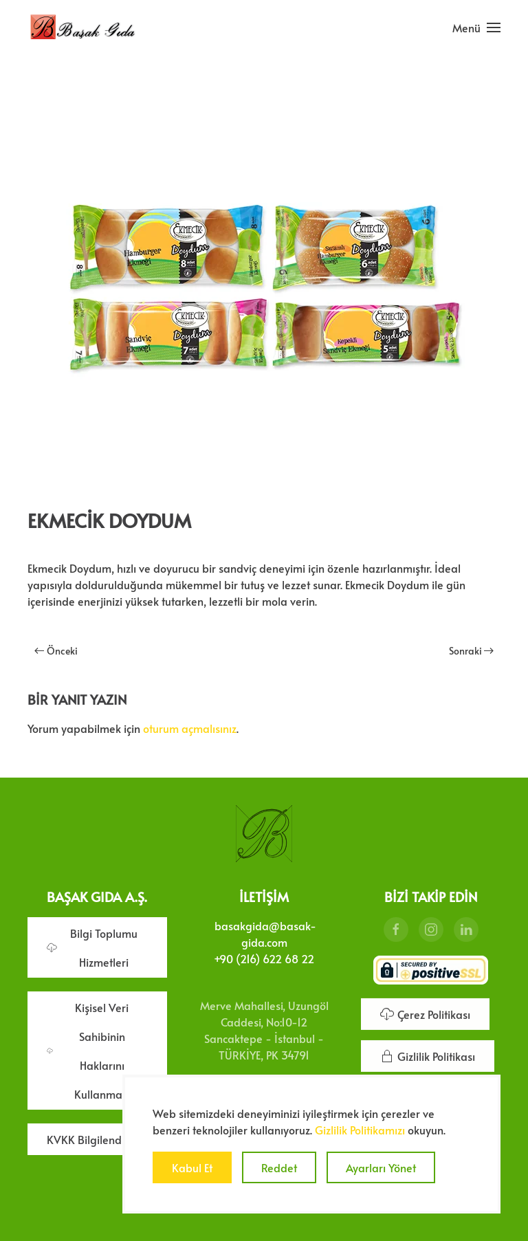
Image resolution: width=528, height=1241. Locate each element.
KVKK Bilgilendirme (95, 1137)
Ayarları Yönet (381, 1167)
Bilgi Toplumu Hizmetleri (92, 946)
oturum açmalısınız (189, 728)
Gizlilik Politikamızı (360, 1129)
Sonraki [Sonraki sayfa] (471, 650)
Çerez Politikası (425, 1012)
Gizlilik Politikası (427, 1054)
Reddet (279, 1167)
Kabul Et (192, 1167)
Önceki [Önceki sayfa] (56, 650)
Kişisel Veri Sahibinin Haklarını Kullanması (88, 1049)
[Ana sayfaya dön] (83, 27)
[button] (476, 27)
